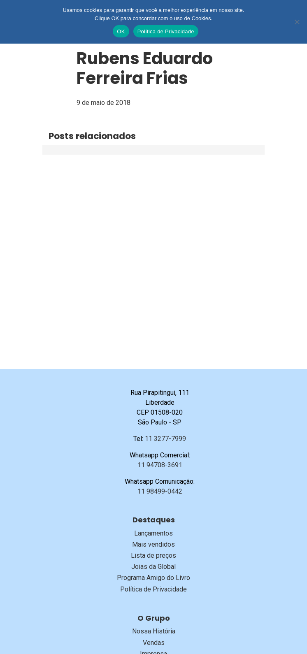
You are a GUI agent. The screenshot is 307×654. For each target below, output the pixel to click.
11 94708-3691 (159, 465)
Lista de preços (153, 555)
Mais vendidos (153, 544)
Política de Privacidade (153, 589)
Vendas (154, 643)
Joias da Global (153, 567)
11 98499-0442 (159, 491)
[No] (297, 22)
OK (121, 31)
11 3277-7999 (165, 439)
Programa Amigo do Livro (153, 578)
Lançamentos (153, 533)
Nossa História (153, 631)
